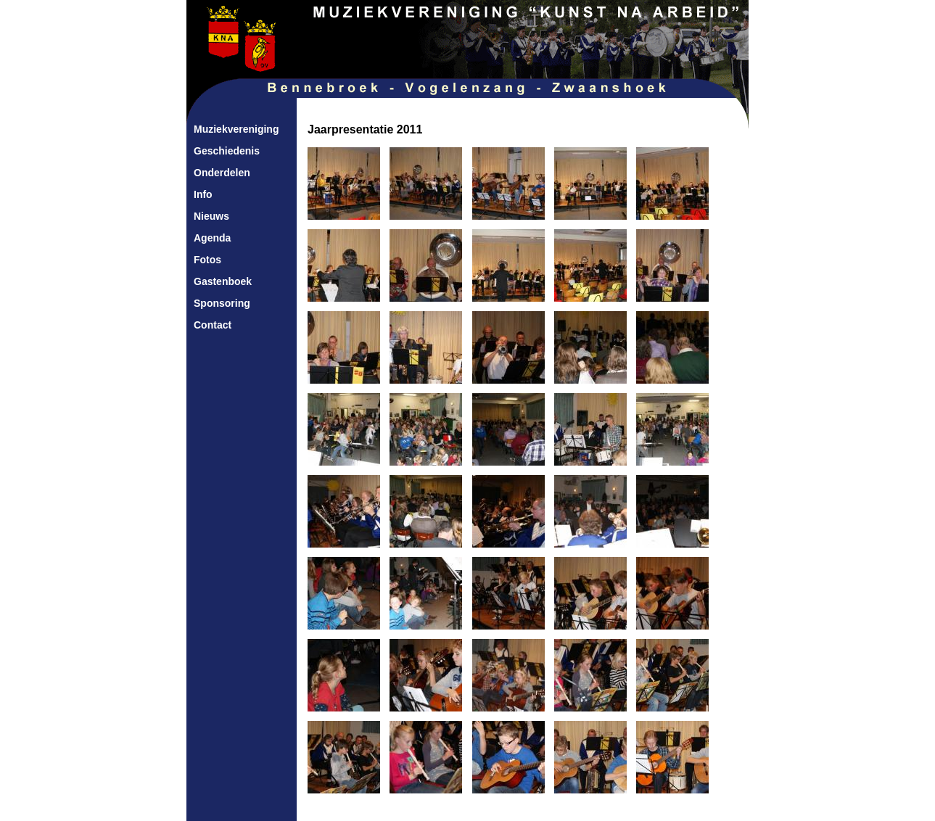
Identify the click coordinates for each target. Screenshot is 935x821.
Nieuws (211, 216)
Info (203, 194)
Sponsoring (222, 303)
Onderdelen (222, 172)
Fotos (207, 259)
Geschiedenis (227, 151)
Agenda (212, 238)
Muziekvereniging (236, 129)
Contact (212, 325)
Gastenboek (223, 281)
